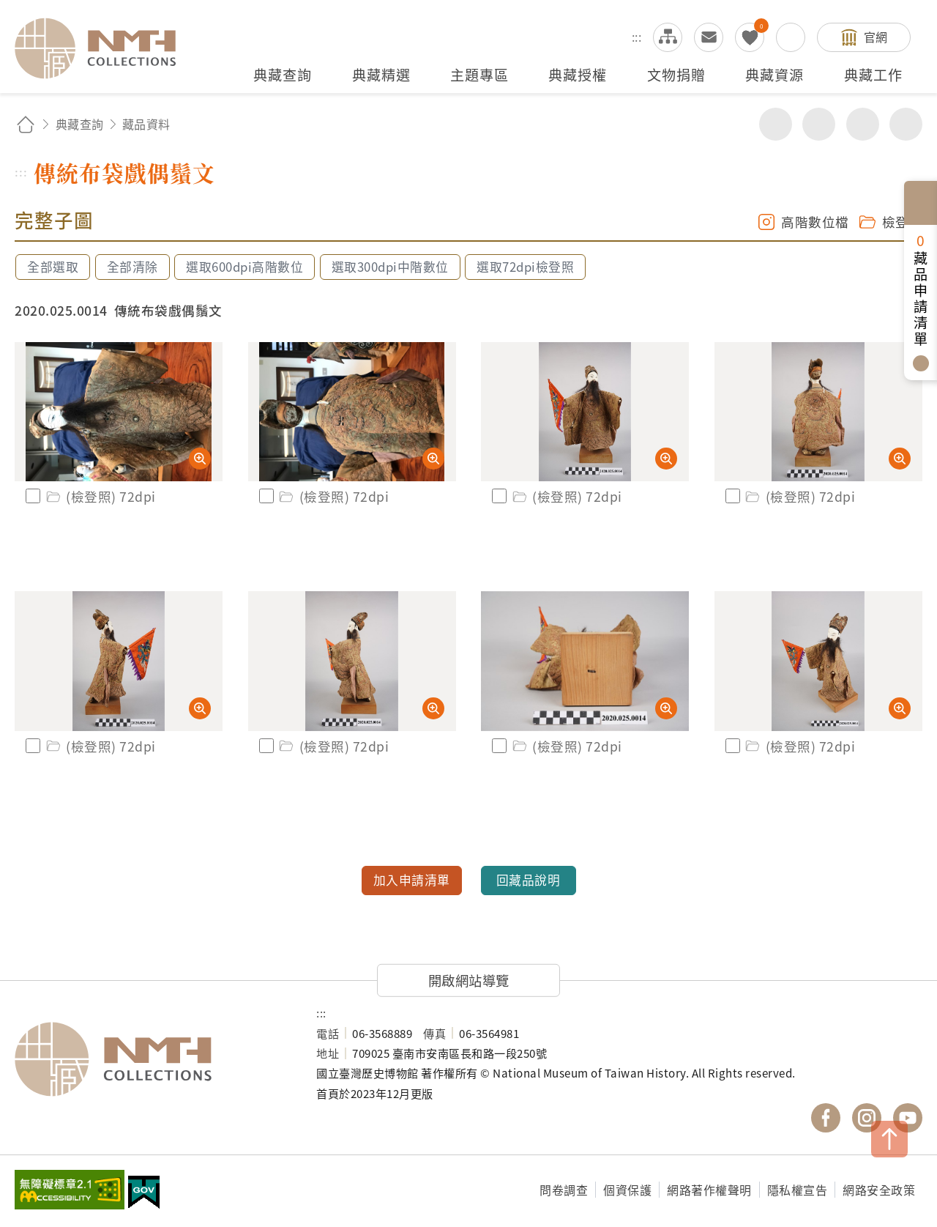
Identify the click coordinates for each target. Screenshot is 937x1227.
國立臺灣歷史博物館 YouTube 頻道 (907, 1118)
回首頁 (26, 124)
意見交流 (708, 37)
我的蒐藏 (749, 37)
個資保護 (627, 1190)
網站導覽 (667, 37)
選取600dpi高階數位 (244, 266)
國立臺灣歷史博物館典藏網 (104, 48)
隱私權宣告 (797, 1190)
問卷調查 (564, 1190)
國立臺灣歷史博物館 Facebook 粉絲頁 (825, 1118)
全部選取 (52, 266)
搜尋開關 (790, 37)
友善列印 (818, 124)
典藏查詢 (80, 124)
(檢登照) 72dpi (100, 496)
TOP (889, 1139)
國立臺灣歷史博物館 (151, 1059)
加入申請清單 (411, 880)
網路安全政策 (879, 1190)
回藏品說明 (528, 880)
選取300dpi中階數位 (390, 266)
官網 (876, 36)
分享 (775, 124)
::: (637, 37)
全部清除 (132, 266)
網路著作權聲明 (709, 1190)
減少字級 (905, 124)
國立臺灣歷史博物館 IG (866, 1118)
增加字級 (862, 124)
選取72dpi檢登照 (525, 266)
